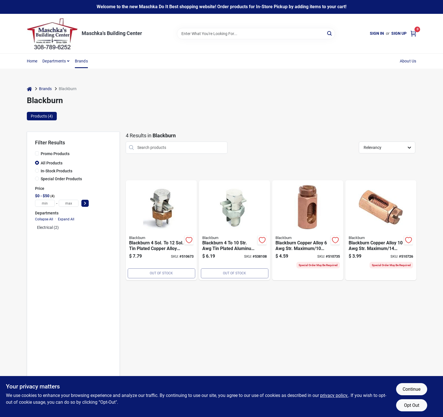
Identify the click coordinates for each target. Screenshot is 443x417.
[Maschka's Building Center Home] (52, 33)
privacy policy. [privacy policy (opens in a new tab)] (334, 395)
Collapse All (44, 219)
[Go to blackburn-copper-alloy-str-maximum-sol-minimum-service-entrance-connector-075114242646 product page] (307, 230)
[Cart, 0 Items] (413, 33)
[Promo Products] (37, 153)
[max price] (69, 203)
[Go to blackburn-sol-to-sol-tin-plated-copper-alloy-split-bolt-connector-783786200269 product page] (161, 230)
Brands (81, 61)
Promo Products (55, 153)
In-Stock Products (56, 171)
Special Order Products (61, 178)
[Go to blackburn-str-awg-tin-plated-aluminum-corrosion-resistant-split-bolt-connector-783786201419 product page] (234, 230)
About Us (408, 61)
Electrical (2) (48, 227)
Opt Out (411, 405)
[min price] (45, 203)
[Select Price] (85, 203)
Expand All (66, 219)
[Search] (330, 33)
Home (32, 61)
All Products (51, 163)
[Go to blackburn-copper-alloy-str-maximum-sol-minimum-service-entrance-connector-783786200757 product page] (380, 230)
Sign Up (399, 33)
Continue (411, 389)
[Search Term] (256, 33)
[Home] (29, 89)
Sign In (377, 33)
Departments (54, 61)
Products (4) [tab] (42, 116)
